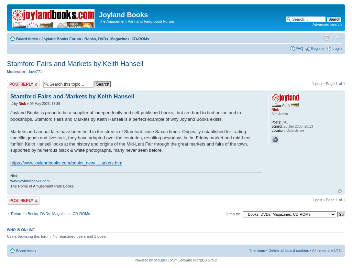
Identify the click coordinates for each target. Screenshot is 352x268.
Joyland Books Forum (61, 39)
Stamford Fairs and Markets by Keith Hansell (75, 63)
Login (337, 48)
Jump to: (233, 214)
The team (257, 250)
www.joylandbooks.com (30, 181)
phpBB (159, 260)
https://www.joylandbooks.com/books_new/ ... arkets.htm (66, 162)
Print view (326, 37)
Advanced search (327, 24)
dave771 (35, 71)
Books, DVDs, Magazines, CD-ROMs (117, 39)
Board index (27, 39)
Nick (22, 104)
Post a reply (23, 84)
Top (340, 191)
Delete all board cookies (288, 250)
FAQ (299, 48)
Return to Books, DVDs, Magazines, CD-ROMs (50, 214)
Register (318, 48)
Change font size (337, 37)
